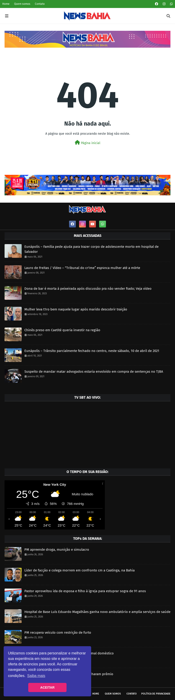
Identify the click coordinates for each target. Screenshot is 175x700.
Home (6, 3)
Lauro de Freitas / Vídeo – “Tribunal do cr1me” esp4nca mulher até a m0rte (82, 268)
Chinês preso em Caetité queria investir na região (62, 330)
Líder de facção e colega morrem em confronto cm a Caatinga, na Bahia (79, 570)
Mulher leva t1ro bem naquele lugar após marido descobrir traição (75, 309)
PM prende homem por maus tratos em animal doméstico (69, 653)
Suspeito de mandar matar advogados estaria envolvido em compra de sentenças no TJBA (93, 371)
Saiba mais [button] (36, 676)
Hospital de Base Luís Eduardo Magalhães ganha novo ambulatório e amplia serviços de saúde (97, 612)
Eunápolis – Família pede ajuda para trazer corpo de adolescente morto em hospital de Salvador (91, 249)
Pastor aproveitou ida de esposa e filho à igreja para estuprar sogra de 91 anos (85, 591)
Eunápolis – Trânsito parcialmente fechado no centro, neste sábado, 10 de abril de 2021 (91, 351)
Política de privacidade (155, 693)
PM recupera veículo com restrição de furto (57, 632)
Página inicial (87, 142)
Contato (40, 3)
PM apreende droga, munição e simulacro (56, 550)
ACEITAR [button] (47, 687)
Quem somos (22, 3)
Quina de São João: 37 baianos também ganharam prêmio (68, 674)
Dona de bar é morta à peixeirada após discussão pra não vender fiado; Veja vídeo (88, 289)
